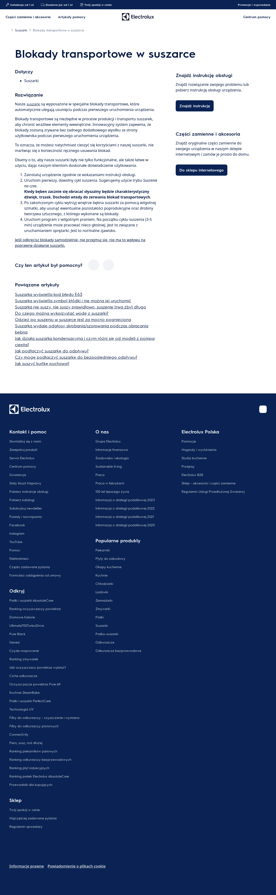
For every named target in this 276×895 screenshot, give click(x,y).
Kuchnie (101, 575)
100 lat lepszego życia (112, 491)
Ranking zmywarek (23, 659)
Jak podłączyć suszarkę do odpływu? (52, 350)
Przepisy (188, 466)
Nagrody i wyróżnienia (199, 449)
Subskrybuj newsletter (25, 508)
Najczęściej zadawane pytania (33, 818)
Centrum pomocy (22, 466)
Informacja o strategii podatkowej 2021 (124, 516)
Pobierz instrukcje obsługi (28, 491)
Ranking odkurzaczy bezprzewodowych (40, 759)
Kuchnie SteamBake (24, 692)
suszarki (33, 103)
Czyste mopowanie (24, 650)
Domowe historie (22, 617)
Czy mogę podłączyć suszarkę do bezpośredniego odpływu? (76, 357)
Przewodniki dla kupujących (30, 784)
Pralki (99, 617)
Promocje (189, 441)
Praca (99, 475)
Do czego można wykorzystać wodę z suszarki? (61, 313)
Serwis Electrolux (21, 458)
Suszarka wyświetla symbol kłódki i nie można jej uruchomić (73, 300)
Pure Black (17, 634)
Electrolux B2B (192, 475)
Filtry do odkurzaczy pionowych (34, 726)
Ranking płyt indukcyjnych (29, 768)
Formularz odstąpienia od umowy (35, 575)
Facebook (17, 525)
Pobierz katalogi (21, 500)
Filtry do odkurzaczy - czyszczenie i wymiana (44, 717)
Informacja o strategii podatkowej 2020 (125, 525)
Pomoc (14, 550)
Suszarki (101, 625)
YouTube (15, 542)
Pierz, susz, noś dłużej (25, 743)
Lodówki (101, 592)
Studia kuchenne (194, 458)
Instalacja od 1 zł (20, 5)
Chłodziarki (104, 583)
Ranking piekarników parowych (33, 751)
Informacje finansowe (111, 449)
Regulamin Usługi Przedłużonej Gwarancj (213, 491)
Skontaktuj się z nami (25, 441)
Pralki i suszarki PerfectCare (30, 701)
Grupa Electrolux (108, 441)
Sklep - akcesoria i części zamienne (209, 483)
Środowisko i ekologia (112, 458)
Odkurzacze (104, 642)
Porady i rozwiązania (25, 516)
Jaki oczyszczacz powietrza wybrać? (37, 667)
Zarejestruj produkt (23, 449)
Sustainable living (108, 466)
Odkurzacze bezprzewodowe (118, 650)
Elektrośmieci (19, 558)
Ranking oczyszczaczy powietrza (35, 609)
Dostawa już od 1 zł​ (56, 5)
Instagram (16, 533)
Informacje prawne (26, 866)
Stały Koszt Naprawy (25, 483)
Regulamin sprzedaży (26, 826)
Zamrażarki (103, 600)
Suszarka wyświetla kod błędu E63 (48, 294)
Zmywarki (102, 609)
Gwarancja (17, 475)
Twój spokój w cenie (96, 5)
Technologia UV (21, 709)
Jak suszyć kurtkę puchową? (42, 363)
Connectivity (18, 734)
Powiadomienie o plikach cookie (77, 866)
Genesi (14, 642)
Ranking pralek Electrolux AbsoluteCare (39, 776)
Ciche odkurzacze (23, 676)
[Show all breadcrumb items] (7, 30)
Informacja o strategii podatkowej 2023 (125, 500)
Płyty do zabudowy (110, 558)
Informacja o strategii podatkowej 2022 (125, 508)
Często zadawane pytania (29, 567)
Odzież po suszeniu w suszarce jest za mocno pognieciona (73, 319)
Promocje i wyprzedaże (251, 5)
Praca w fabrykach (109, 483)
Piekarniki (102, 550)
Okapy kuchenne (108, 567)
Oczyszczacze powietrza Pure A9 (35, 684)
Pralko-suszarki (106, 634)
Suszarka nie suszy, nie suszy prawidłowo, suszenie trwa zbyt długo (80, 306)
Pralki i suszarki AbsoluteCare (31, 600)
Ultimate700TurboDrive (26, 625)
